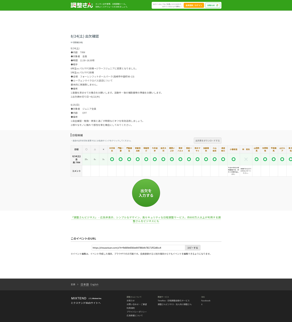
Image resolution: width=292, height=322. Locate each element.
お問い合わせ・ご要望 (137, 304)
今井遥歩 (155, 149)
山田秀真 (256, 149)
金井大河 (163, 149)
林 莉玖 (246, 149)
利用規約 (131, 307)
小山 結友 (214, 149)
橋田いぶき (172, 149)
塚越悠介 (146, 149)
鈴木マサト (197, 149)
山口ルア (282, 149)
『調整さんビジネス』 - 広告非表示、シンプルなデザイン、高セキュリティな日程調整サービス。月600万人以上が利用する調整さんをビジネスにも (146, 219)
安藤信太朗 (137, 149)
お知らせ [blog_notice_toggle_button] (212, 5)
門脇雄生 (129, 149)
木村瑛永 (112, 149)
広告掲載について (135, 315)
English (94, 284)
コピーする (192, 247)
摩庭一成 (189, 149)
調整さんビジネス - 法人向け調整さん (175, 304)
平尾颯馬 (273, 149)
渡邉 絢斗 (223, 149)
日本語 (84, 284)
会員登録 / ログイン (194, 5)
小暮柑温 (233, 149)
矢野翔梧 (265, 149)
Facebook (205, 300)
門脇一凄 (120, 149)
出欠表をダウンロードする (207, 140)
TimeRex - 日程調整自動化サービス (174, 300)
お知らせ (131, 300)
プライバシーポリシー (137, 311)
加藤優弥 (206, 149)
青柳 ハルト (180, 149)
